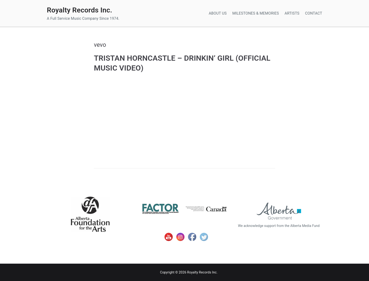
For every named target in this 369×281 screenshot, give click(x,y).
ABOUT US (218, 13)
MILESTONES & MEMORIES (255, 13)
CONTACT (313, 13)
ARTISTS (292, 13)
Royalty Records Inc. (79, 10)
